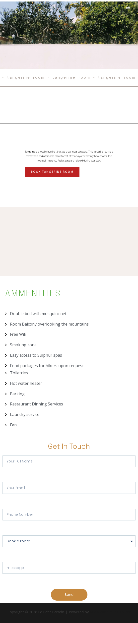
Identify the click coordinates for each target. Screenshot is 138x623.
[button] (52, 172)
